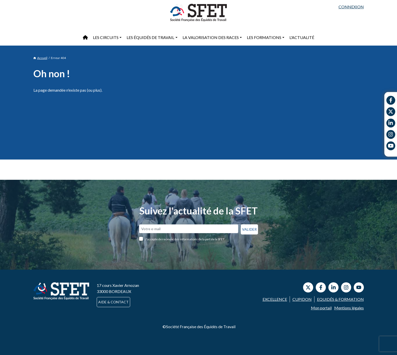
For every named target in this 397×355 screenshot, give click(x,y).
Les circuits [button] (105, 37)
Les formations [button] (264, 37)
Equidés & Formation (340, 299)
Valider (249, 229)
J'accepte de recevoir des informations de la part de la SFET (185, 239)
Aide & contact (113, 302)
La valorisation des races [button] (211, 37)
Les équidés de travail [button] (150, 37)
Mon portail (321, 307)
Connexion (351, 6)
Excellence (275, 299)
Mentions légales (349, 307)
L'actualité (301, 37)
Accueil (40, 58)
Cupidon (302, 299)
